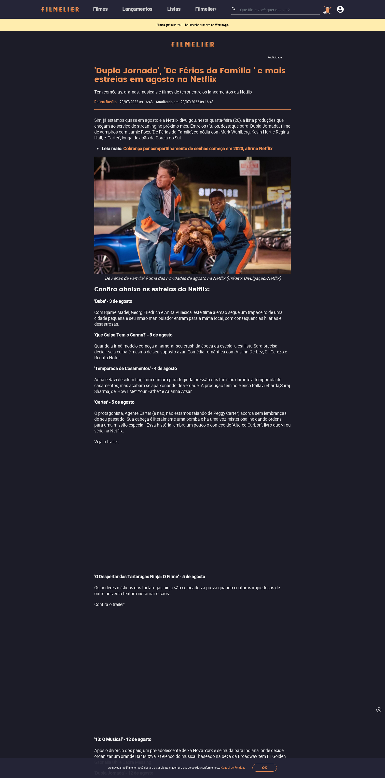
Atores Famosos (90, 613)
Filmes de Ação (178, 529)
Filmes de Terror (180, 538)
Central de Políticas (233, 767)
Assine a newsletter (266, 660)
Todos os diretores (92, 631)
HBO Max (263, 547)
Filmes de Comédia (182, 562)
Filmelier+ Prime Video (275, 528)
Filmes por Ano (88, 622)
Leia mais (192, 303)
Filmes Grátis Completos (97, 585)
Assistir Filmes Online (94, 575)
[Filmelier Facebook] (144, 726)
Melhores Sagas (89, 603)
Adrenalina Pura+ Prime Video (282, 575)
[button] (112, 726)
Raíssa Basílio (105, 102)
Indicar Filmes (88, 538)
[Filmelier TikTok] (175, 726)
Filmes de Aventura (182, 581)
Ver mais (176, 590)
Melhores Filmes (90, 566)
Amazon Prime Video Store (279, 538)
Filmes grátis (164, 25)
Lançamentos (87, 547)
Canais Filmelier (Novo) (96, 529)
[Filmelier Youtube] (164, 726)
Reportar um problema (188, 702)
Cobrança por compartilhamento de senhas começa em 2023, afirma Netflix (197, 148)
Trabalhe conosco (111, 702)
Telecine (262, 556)
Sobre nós (84, 702)
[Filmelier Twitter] (154, 726)
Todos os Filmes (90, 594)
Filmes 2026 (86, 557)
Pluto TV (262, 565)
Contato (82, 712)
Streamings (265, 517)
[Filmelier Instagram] (134, 726)
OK (264, 768)
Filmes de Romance (182, 571)
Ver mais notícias (192, 475)
